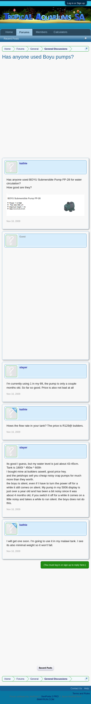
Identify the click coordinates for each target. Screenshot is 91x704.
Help (86, 688)
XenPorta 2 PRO (50, 696)
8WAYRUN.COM (45, 699)
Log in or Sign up (76, 3)
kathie (23, 163)
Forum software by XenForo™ (25, 696)
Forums (24, 32)
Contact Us (76, 688)
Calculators (60, 32)
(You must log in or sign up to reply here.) (65, 565)
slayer (23, 367)
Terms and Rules (81, 693)
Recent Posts (45, 667)
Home (9, 32)
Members (41, 32)
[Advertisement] (45, 108)
